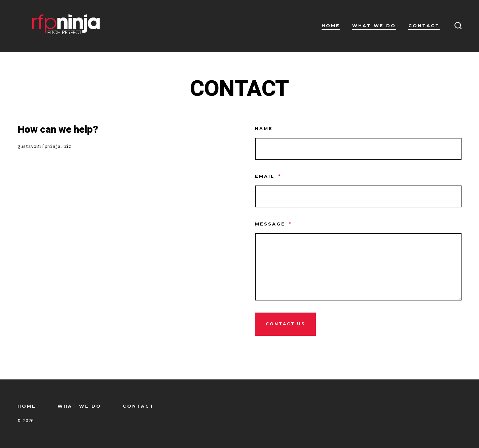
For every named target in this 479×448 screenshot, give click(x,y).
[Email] (358, 196)
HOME (331, 25)
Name (264, 128)
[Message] (358, 266)
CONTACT (424, 25)
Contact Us (285, 323)
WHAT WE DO (374, 25)
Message (273, 224)
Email (268, 176)
